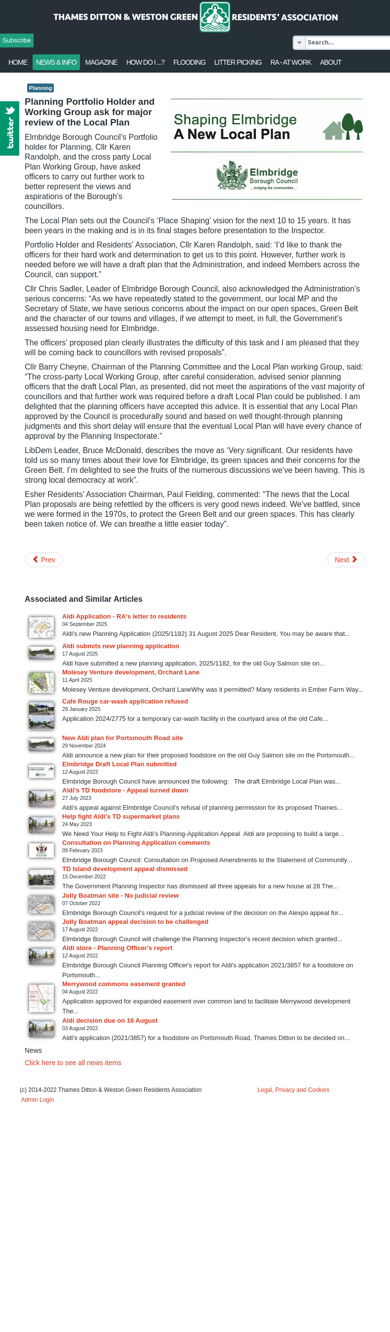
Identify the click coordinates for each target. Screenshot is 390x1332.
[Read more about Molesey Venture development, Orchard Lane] (41, 683)
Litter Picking (238, 62)
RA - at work (291, 62)
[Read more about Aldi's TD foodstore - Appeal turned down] (41, 799)
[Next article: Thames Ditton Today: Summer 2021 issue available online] (346, 559)
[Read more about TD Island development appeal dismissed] (41, 878)
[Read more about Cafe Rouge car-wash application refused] (41, 716)
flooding (189, 62)
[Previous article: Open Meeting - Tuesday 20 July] (44, 559)
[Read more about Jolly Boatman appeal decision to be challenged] (41, 931)
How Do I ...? (145, 62)
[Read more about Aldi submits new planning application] (41, 653)
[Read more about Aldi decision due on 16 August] (41, 1029)
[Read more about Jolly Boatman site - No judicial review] (41, 905)
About (330, 62)
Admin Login (37, 1099)
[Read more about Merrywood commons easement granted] (41, 998)
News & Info (56, 62)
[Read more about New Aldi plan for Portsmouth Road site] (41, 745)
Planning (40, 88)
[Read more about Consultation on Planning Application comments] (41, 850)
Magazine (101, 62)
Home (17, 62)
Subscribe (16, 40)
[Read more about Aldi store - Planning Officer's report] (41, 956)
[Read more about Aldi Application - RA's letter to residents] (41, 627)
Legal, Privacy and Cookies (293, 1089)
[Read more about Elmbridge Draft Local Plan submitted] (41, 771)
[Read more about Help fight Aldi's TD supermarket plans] (41, 825)
